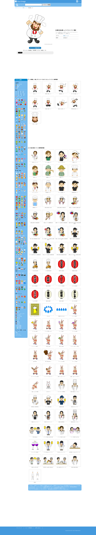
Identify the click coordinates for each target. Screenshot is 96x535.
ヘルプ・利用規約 (28, 527)
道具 (23, 273)
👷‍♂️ (22, 231)
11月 (24, 94)
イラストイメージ (18, 7)
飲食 (23, 7)
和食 (16, 171)
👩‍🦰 (25, 223)
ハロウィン (18, 305)
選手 (21, 256)
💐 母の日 (18, 85)
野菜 (16, 195)
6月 (18, 92)
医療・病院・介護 (19, 246)
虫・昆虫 (17, 162)
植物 (18, 98)
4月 (20, 91)
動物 (16, 123)
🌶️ (25, 201)
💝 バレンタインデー (20, 313)
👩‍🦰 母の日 (18, 317)
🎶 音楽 (17, 267)
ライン (18, 331)
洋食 (19, 171)
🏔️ (22, 119)
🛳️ (19, 219)
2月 (23, 95)
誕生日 (17, 295)
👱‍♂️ (17, 225)
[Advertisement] (67, 18)
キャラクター (18, 285)
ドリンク (17, 188)
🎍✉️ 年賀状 (18, 328)
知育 (23, 235)
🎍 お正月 (18, 311)
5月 (23, 91)
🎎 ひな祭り (18, 315)
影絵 (24, 123)
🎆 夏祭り (18, 321)
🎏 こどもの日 (19, 84)
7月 (20, 92)
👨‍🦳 (19, 225)
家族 (16, 221)
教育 (16, 235)
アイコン (17, 279)
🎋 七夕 (17, 320)
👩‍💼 (19, 231)
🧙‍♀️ (25, 307)
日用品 (19, 273)
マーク (21, 279)
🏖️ (25, 119)
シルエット (18, 333)
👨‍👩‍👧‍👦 (17, 227)
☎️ (19, 275)
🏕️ (22, 265)
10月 (21, 94)
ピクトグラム (18, 335)
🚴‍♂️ (25, 215)
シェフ (26, 7)
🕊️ (25, 147)
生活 (19, 221)
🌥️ (17, 117)
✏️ (25, 238)
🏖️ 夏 (17, 88)
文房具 (19, 235)
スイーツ (17, 181)
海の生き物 (18, 152)
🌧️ (19, 117)
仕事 (21, 229)
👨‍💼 (17, 231)
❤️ (19, 250)
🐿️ (19, 136)
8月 (23, 92)
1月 (21, 95)
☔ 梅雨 (17, 86)
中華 (22, 171)
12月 (18, 95)
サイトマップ (19, 527)
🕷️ (19, 309)
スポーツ (17, 256)
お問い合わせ (37, 527)
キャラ (18, 123)
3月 (18, 91)
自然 (21, 98)
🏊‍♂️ (25, 263)
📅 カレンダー (19, 96)
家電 (16, 273)
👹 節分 (17, 312)
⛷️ (17, 265)
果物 (19, 195)
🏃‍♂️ (22, 242)
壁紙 (16, 332)
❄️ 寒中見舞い (19, 325)
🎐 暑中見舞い (19, 326)
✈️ (25, 217)
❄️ (22, 117)
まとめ (78, 1)
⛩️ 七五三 (18, 324)
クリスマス (18, 300)
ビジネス (17, 229)
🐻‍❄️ (25, 129)
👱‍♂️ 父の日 (18, 318)
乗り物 (16, 211)
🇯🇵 (22, 283)
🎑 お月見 (18, 322)
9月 (18, 94)
